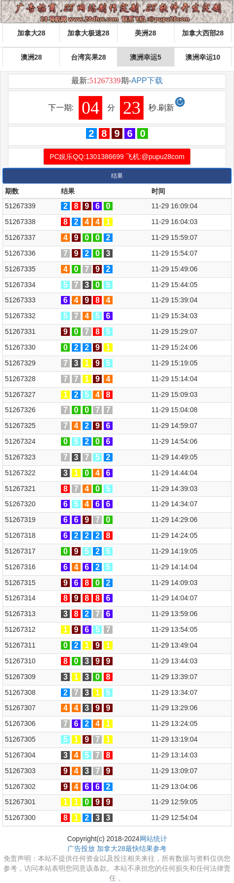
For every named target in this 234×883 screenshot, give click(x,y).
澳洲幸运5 (145, 57)
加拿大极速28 (88, 33)
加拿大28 (31, 33)
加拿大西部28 (203, 33)
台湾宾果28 (88, 57)
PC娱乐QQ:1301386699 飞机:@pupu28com (117, 157)
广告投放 (81, 848)
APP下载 (147, 80)
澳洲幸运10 (203, 57)
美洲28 (145, 33)
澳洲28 (31, 57)
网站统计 (153, 839)
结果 (117, 175)
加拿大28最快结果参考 (132, 848)
